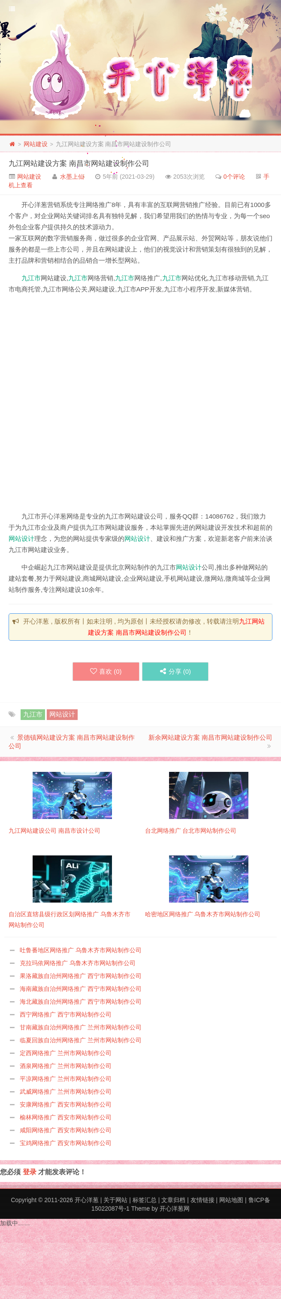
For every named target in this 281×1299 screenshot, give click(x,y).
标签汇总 (145, 1200)
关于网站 (115, 1200)
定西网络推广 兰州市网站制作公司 (66, 1053)
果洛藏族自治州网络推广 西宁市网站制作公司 (81, 975)
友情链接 (202, 1200)
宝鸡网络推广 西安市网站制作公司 (66, 1143)
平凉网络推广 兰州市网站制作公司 (66, 1078)
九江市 (31, 278)
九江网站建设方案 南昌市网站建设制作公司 (79, 163)
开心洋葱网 (175, 1208)
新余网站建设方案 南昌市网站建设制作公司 (210, 737)
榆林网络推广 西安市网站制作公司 (66, 1117)
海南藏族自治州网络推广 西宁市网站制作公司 (81, 988)
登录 (29, 1172)
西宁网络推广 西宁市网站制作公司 (66, 1014)
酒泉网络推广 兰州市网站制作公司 (66, 1065)
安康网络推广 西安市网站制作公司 (66, 1104)
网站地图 (231, 1200)
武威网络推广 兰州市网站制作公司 (66, 1091)
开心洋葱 (87, 1200)
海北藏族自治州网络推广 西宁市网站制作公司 (81, 1001)
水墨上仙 (72, 176)
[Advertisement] (103, 404)
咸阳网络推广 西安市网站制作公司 (66, 1130)
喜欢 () (106, 671)
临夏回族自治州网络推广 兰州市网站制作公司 (81, 1040)
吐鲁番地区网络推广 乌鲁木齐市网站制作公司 (81, 950)
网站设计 (21, 538)
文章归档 (173, 1200)
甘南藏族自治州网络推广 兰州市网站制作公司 (81, 1027)
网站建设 (36, 144)
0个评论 (234, 176)
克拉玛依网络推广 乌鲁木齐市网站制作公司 (78, 963)
